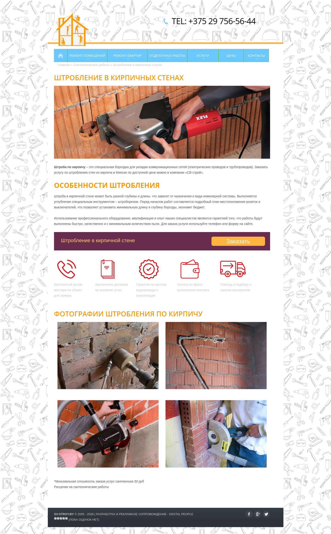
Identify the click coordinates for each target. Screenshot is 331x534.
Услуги (198, 57)
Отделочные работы (166, 57)
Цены (231, 55)
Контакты (254, 57)
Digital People (181, 514)
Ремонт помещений (86, 57)
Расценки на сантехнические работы (81, 487)
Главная (60, 55)
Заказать (238, 241)
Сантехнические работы (91, 65)
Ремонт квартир (124, 57)
